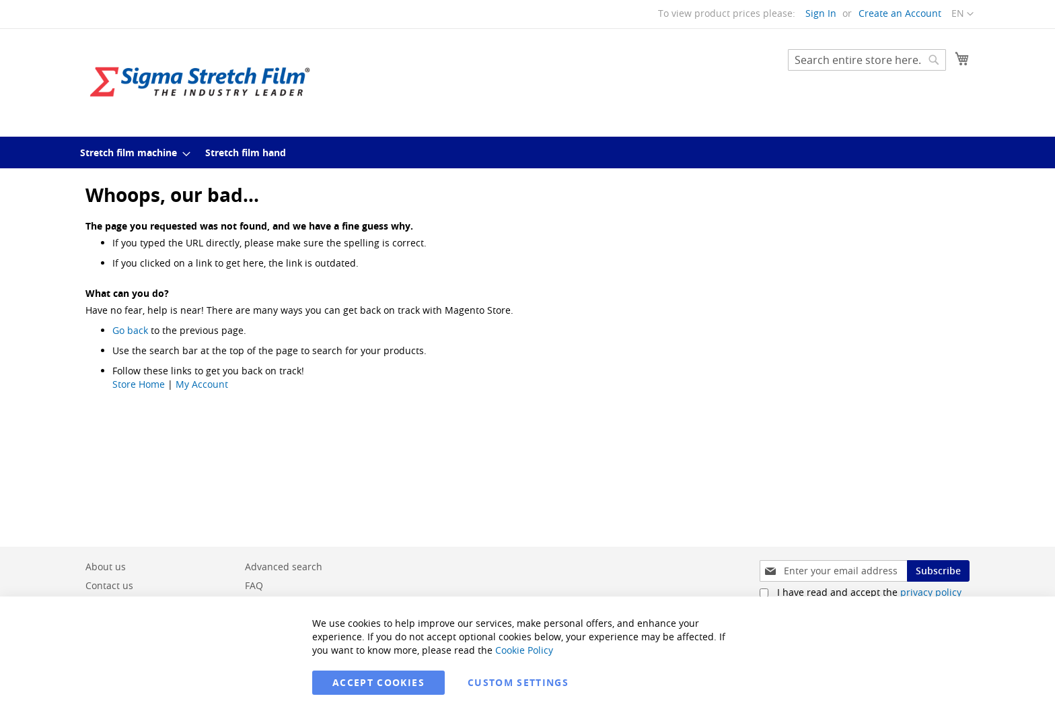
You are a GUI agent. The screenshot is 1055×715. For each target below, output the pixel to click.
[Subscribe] (938, 571)
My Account (202, 384)
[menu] (527, 152)
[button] (962, 14)
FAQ (254, 585)
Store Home (138, 384)
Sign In (820, 13)
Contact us (109, 585)
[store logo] (199, 82)
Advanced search (283, 566)
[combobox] (867, 60)
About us (105, 566)
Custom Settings (518, 682)
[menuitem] (131, 152)
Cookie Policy (524, 650)
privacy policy (930, 592)
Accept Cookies (378, 682)
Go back (130, 330)
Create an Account (900, 13)
